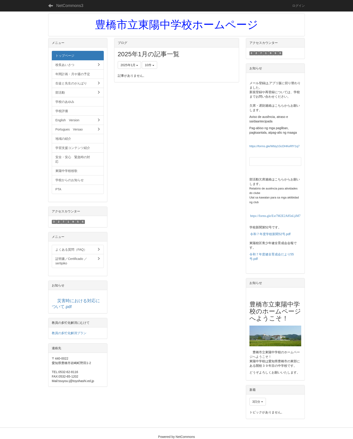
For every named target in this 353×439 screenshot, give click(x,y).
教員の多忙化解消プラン (69, 333)
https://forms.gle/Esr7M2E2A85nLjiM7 (275, 216)
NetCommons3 (69, 5)
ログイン (298, 5)
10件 (149, 65)
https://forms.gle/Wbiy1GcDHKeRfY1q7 (274, 146)
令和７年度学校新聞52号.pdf (270, 234)
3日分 (257, 401)
